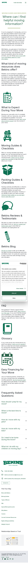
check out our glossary (18, 344)
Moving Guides (5, 496)
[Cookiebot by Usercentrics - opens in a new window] (20, 264)
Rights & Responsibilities (7, 520)
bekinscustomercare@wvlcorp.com (13, 474)
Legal (2, 557)
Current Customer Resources (8, 517)
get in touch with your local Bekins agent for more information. (13, 57)
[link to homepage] (4, 2)
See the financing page (19, 380)
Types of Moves (5, 500)
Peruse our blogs (6, 250)
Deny (14, 298)
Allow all (14, 293)
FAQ (2, 503)
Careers (3, 514)
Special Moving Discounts (8, 507)
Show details (19, 288)
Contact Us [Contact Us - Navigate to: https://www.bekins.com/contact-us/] (5, 482)
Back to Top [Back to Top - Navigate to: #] (23, 554)
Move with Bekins (5, 493)
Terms (7, 557)
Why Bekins (4, 510)
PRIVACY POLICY (5, 524)
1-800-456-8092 (17, 2)
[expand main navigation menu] (26, 3)
